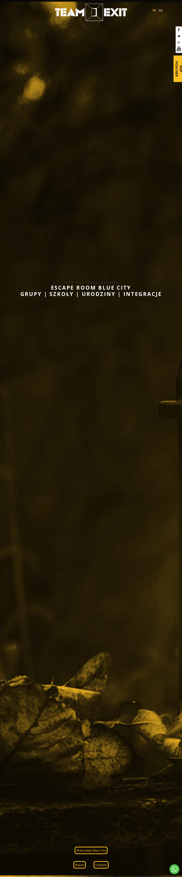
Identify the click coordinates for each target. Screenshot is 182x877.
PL (154, 10)
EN (161, 10)
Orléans (101, 865)
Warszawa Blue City (91, 850)
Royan (79, 865)
